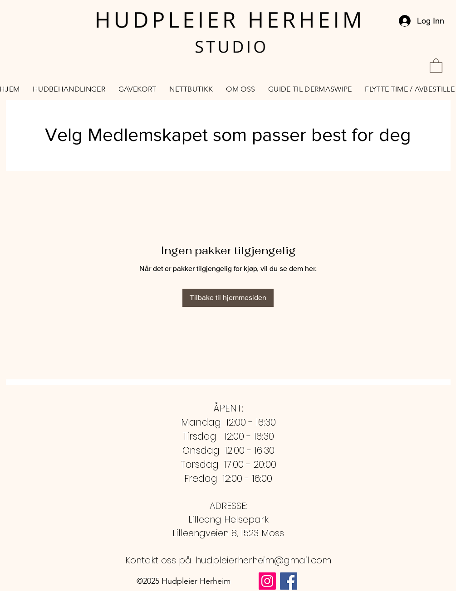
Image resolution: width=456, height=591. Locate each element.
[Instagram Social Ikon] (267, 581)
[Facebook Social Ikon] (288, 581)
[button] (436, 65)
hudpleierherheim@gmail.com (263, 560)
